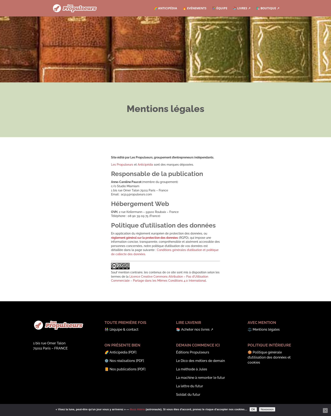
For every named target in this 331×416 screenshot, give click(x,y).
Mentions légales (266, 329)
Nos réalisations (122, 361)
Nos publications (123, 369)
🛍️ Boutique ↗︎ (267, 8)
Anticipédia (145, 164)
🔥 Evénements (194, 8)
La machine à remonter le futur (200, 378)
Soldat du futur (188, 395)
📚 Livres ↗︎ (242, 8)
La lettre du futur (189, 386)
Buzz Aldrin (137, 409)
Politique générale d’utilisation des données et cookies (269, 357)
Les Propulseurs (122, 164)
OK (253, 409)
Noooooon (267, 409)
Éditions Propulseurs (192, 352)
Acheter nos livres (195, 329)
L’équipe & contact (124, 329)
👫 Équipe (219, 8)
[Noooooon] (325, 410)
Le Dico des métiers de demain (200, 361)
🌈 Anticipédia (165, 8)
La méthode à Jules (191, 369)
